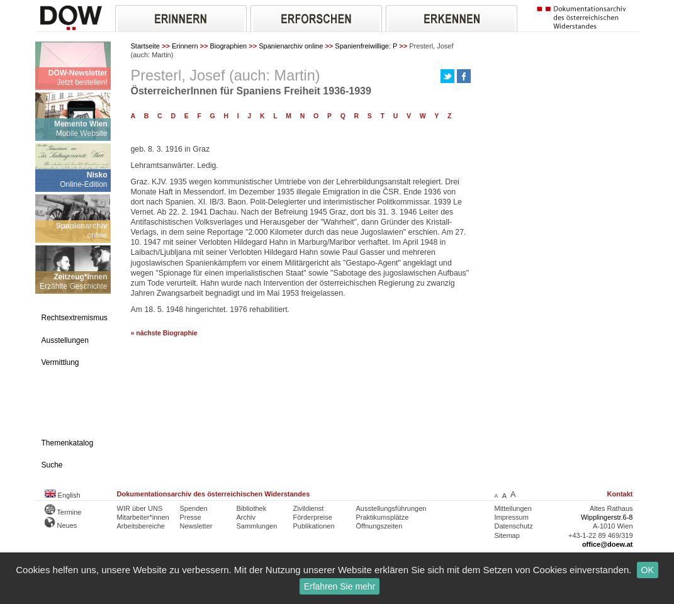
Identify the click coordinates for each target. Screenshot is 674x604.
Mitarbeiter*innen (143, 517)
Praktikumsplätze (382, 517)
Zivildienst (308, 508)
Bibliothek (252, 508)
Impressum (512, 517)
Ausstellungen (65, 340)
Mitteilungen (513, 508)
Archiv (246, 517)
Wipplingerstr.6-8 (607, 517)
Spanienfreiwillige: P (366, 46)
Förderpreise (312, 517)
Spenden (194, 508)
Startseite (145, 46)
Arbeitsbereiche (141, 526)
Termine (63, 512)
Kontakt (620, 494)
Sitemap (507, 535)
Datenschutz (514, 526)
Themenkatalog (68, 443)
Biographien (228, 46)
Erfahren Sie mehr (340, 586)
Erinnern (185, 46)
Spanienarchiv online (291, 46)
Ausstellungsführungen (391, 508)
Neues (61, 525)
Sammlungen (257, 526)
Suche (52, 465)
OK (647, 570)
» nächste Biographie (164, 333)
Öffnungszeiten (379, 526)
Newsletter (196, 526)
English (63, 495)
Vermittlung (60, 362)
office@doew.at (607, 544)
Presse (190, 517)
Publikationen (314, 526)
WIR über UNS (140, 508)
